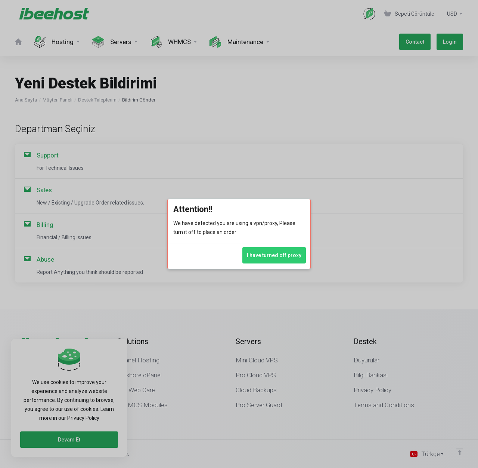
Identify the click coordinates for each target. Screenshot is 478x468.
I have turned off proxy (274, 255)
